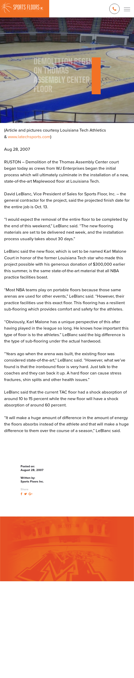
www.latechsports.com (29, 136)
